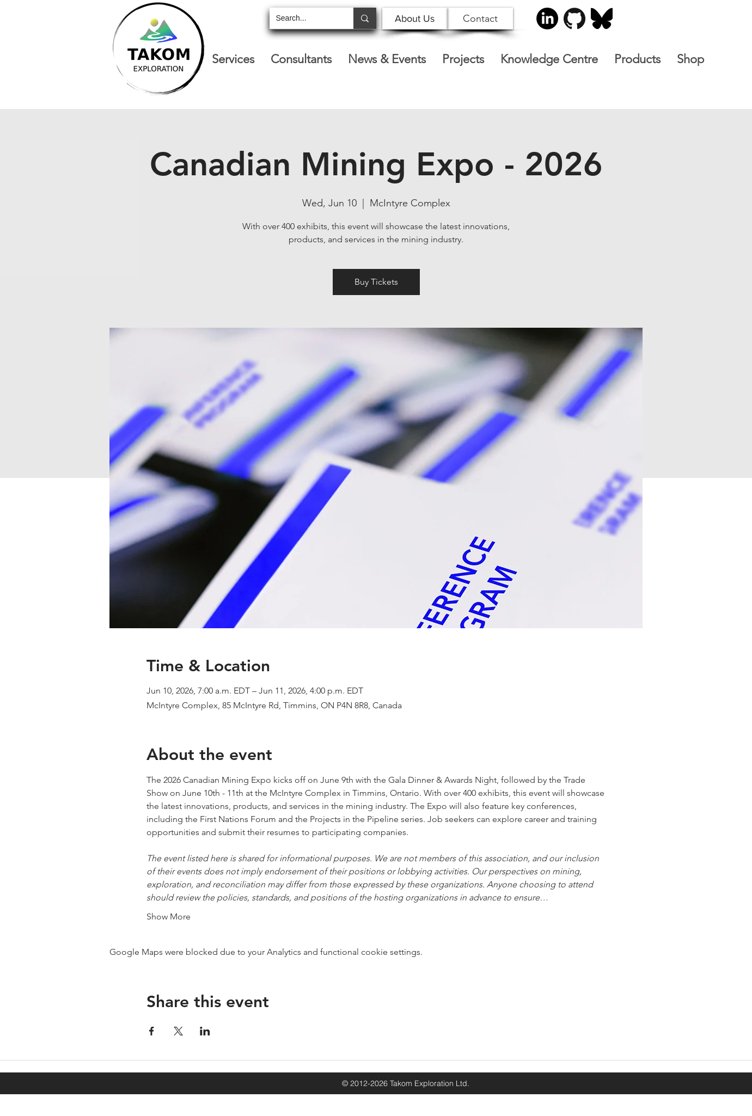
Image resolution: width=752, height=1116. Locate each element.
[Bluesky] (602, 18)
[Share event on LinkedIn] (205, 1031)
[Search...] (303, 18)
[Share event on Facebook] (151, 1031)
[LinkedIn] (547, 18)
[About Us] (415, 18)
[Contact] (480, 18)
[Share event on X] (178, 1031)
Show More (168, 916)
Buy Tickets (376, 282)
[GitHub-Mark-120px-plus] (574, 18)
